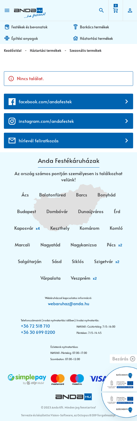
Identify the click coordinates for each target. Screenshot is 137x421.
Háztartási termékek (96, 38)
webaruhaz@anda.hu (68, 303)
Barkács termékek (94, 26)
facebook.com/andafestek (45, 101)
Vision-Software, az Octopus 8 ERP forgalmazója (83, 415)
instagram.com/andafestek (46, 121)
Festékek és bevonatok (29, 26)
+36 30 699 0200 (38, 332)
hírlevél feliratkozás (39, 140)
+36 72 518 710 (35, 326)
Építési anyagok (24, 38)
